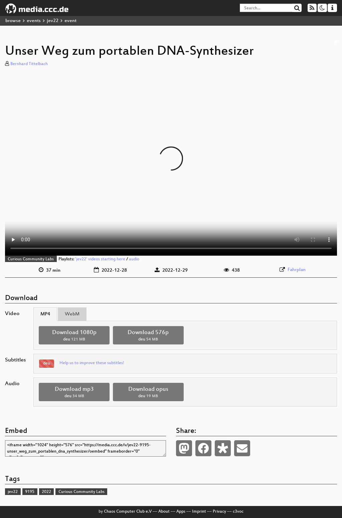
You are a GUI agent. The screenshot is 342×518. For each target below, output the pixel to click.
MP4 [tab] (45, 314)
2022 (46, 492)
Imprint (199, 511)
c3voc (238, 511)
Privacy (219, 511)
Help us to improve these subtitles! (91, 363)
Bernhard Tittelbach (29, 64)
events (34, 21)
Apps (180, 511)
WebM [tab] (72, 314)
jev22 (52, 21)
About (164, 511)
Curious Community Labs (31, 259)
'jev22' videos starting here (100, 259)
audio (134, 259)
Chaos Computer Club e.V (128, 511)
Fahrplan (297, 270)
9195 (29, 492)
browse (13, 21)
